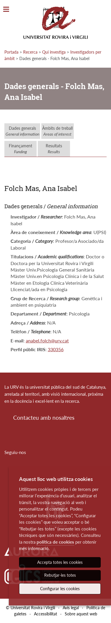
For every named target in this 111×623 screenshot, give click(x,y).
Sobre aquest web (81, 613)
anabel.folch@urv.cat (47, 340)
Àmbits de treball (57, 131)
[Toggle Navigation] (6, 9)
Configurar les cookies (60, 588)
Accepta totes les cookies (60, 562)
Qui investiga (54, 52)
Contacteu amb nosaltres (43, 417)
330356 (56, 349)
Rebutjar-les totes (60, 575)
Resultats (54, 148)
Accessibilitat (45, 613)
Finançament (20, 148)
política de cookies (55, 542)
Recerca (30, 52)
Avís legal (71, 607)
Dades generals (22, 131)
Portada (11, 52)
